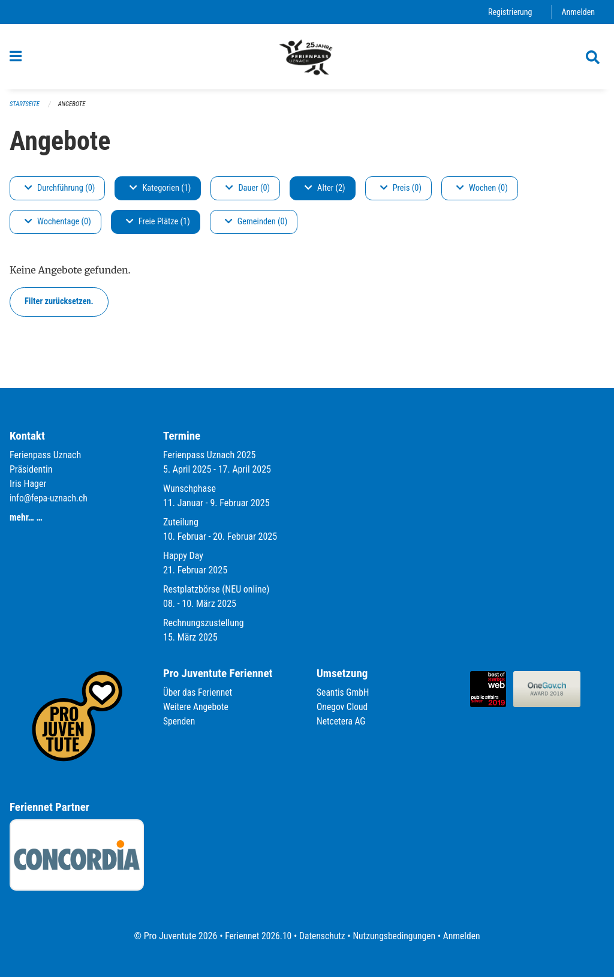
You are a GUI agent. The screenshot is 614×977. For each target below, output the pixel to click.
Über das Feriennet (198, 692)
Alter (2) (325, 192)
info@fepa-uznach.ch (49, 498)
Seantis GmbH (344, 692)
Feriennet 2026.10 (256, 936)
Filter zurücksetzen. (59, 305)
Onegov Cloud (343, 707)
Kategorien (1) (160, 192)
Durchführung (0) (60, 192)
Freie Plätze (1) (158, 226)
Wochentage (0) (58, 226)
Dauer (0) (247, 192)
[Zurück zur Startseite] (307, 59)
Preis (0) (401, 192)
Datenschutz (321, 936)
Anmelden (578, 12)
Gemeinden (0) (256, 226)
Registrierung (508, 12)
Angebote (73, 108)
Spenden (179, 721)
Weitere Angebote (196, 707)
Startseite (25, 108)
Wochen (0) (482, 192)
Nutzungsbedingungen (395, 936)
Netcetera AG (342, 721)
